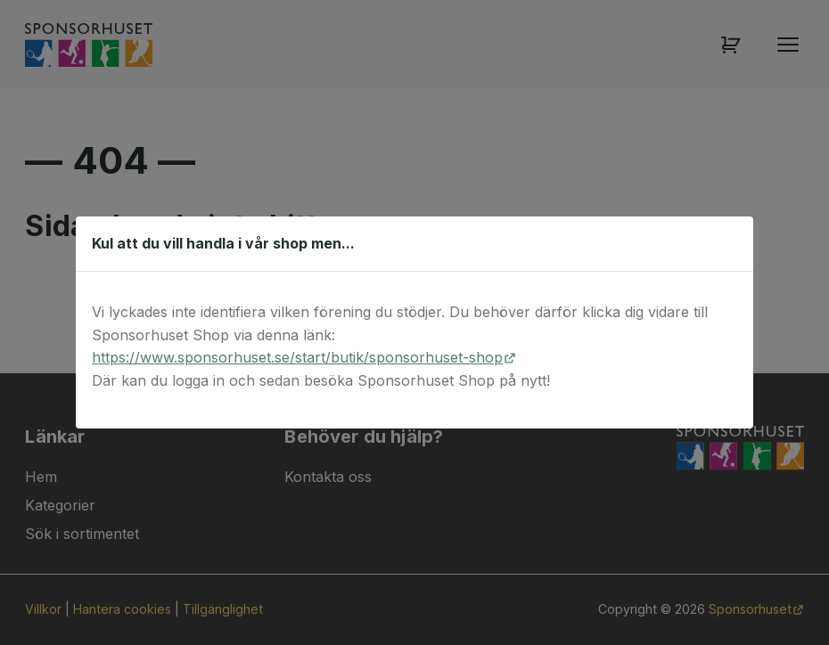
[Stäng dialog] (730, 243)
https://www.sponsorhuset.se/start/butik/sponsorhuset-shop (297, 357)
